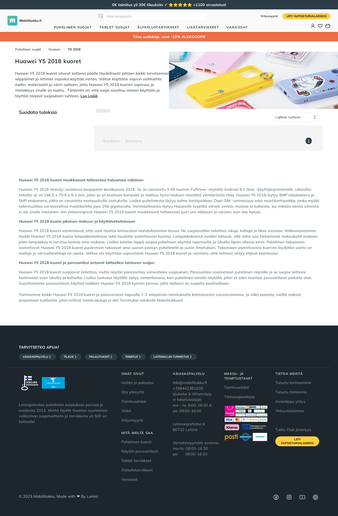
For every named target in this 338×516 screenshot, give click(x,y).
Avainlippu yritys (290, 401)
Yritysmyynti (270, 16)
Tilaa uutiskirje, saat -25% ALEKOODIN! (169, 36)
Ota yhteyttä (132, 392)
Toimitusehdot (133, 401)
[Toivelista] (320, 26)
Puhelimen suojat (73, 27)
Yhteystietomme (289, 410)
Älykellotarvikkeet (158, 27)
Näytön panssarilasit (139, 451)
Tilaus (70, 357)
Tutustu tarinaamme (293, 382)
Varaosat (237, 27)
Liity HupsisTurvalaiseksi (306, 16)
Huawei (54, 49)
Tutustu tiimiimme (291, 392)
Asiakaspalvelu (37, 357)
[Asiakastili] (313, 26)
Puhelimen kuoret (136, 441)
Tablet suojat (114, 27)
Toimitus (133, 357)
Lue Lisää (89, 95)
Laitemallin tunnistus (173, 357)
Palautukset (101, 357)
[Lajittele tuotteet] (295, 117)
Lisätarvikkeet (203, 27)
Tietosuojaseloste (239, 396)
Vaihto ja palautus (137, 382)
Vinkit (126, 410)
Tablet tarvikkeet (136, 460)
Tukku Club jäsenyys (293, 429)
